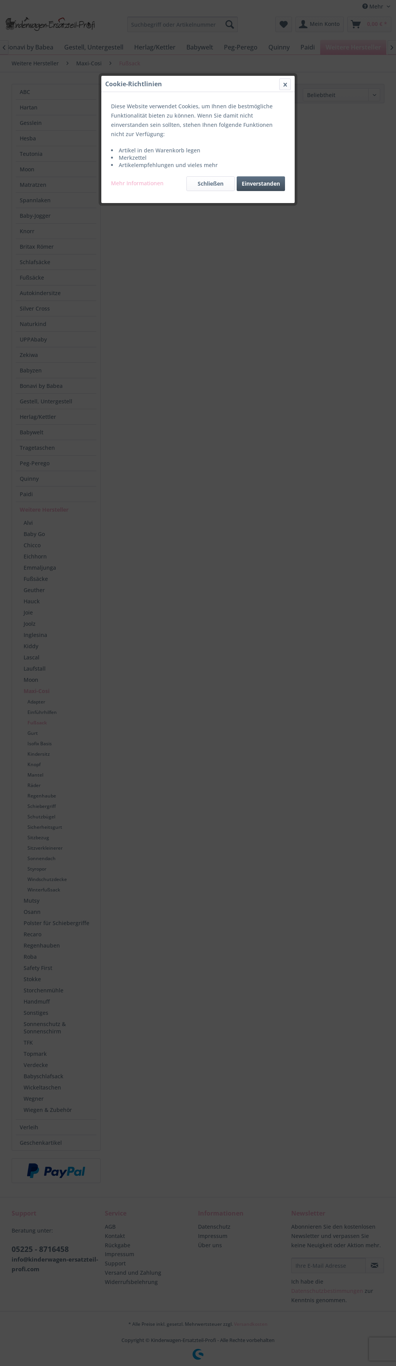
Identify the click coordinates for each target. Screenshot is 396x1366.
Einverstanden (261, 183)
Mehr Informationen (137, 183)
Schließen (211, 183)
